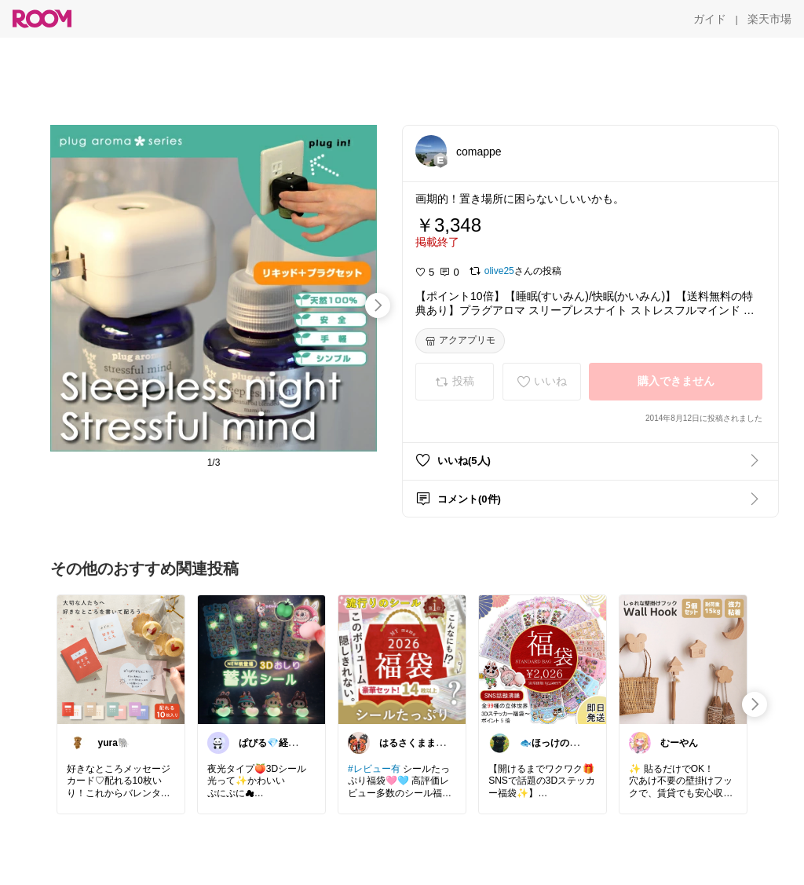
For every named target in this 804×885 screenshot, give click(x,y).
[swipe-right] (377, 305)
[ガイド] (709, 19)
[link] (121, 658)
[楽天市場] (769, 19)
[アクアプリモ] (460, 340)
